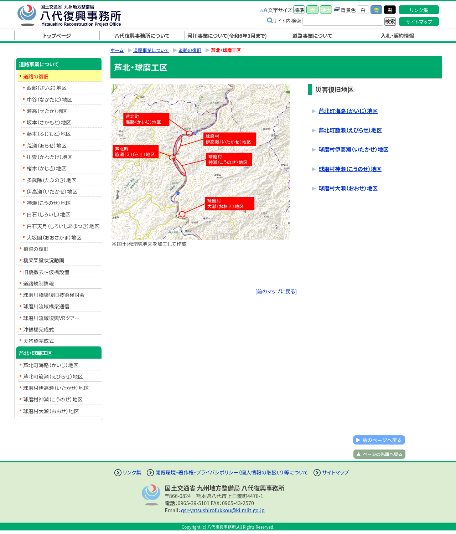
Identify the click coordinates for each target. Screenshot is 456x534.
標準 (299, 10)
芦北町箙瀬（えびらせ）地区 (350, 130)
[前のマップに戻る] (276, 291)
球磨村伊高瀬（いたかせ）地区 (353, 149)
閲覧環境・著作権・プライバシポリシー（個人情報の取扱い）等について (232, 472)
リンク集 (419, 10)
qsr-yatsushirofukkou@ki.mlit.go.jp (223, 510)
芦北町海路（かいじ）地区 (348, 110)
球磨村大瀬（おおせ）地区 (348, 188)
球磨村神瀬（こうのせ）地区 (350, 169)
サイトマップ (419, 21)
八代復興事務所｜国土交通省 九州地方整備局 (76, 15)
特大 (326, 10)
